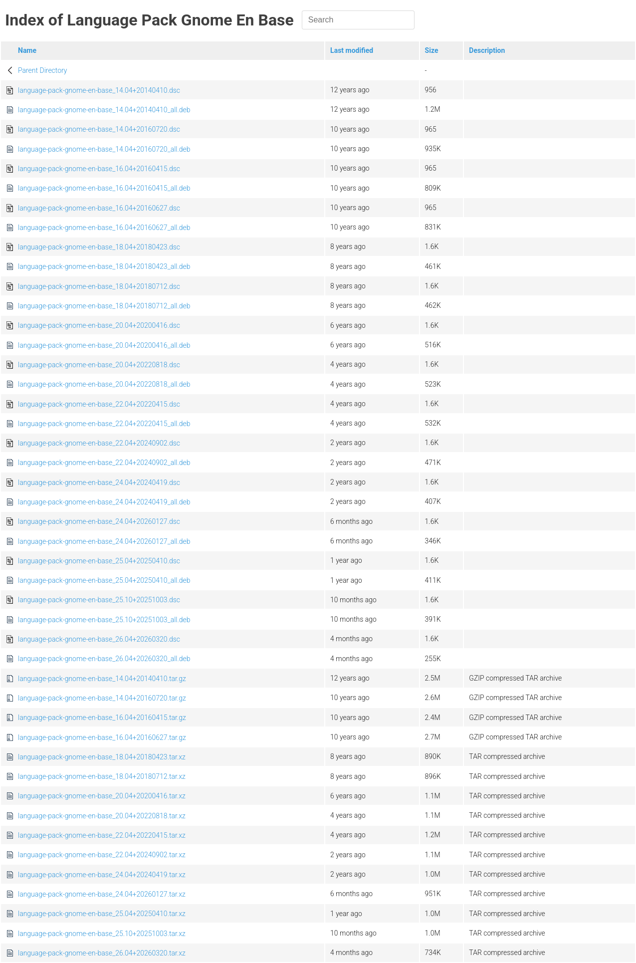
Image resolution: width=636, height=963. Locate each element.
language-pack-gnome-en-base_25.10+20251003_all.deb (104, 620)
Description (487, 50)
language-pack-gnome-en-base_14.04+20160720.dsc (99, 129)
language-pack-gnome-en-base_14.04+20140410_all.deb (104, 110)
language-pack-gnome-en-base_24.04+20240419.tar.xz (102, 875)
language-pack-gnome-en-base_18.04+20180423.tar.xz (102, 757)
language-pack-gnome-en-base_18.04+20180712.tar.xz (102, 776)
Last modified (351, 50)
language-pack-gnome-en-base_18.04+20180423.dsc (99, 247)
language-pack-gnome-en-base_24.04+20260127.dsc (99, 521)
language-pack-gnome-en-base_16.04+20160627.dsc (99, 208)
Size (431, 50)
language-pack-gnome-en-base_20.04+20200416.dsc (99, 325)
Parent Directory (42, 70)
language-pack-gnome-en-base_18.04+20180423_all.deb (104, 266)
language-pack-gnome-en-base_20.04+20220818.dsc (99, 365)
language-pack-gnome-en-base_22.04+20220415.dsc (99, 404)
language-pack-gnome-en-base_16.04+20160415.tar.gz (102, 718)
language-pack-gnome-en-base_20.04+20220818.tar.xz (102, 816)
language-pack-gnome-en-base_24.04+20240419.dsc (99, 482)
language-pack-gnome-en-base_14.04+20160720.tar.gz (102, 698)
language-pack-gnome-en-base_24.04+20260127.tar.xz (102, 894)
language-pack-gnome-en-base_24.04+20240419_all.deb (104, 502)
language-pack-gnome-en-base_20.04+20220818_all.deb (104, 384)
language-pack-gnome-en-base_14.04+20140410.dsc (99, 90)
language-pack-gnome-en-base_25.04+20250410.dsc (99, 561)
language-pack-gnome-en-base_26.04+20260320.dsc (99, 639)
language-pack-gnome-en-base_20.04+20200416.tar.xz (102, 796)
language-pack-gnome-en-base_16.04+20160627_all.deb (104, 228)
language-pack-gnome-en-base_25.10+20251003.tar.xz (102, 934)
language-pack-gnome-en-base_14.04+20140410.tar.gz (102, 679)
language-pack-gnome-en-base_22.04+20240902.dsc (99, 443)
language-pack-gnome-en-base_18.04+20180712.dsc (99, 286)
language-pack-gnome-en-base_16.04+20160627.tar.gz (102, 737)
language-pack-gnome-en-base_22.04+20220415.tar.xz (102, 835)
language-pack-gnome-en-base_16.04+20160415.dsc (99, 169)
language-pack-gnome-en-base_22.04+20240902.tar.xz (102, 855)
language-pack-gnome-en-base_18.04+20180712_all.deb (104, 306)
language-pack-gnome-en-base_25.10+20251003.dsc (99, 600)
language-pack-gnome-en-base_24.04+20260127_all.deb (104, 541)
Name (27, 50)
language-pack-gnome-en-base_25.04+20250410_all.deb (104, 580)
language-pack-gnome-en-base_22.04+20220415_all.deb (104, 424)
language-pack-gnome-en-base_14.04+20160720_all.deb (104, 149)
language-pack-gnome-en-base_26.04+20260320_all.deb (104, 659)
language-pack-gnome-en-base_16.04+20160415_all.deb (104, 188)
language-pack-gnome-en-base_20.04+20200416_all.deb (104, 345)
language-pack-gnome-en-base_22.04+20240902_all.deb (104, 463)
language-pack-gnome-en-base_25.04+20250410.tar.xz (102, 914)
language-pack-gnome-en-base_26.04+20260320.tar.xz (102, 953)
